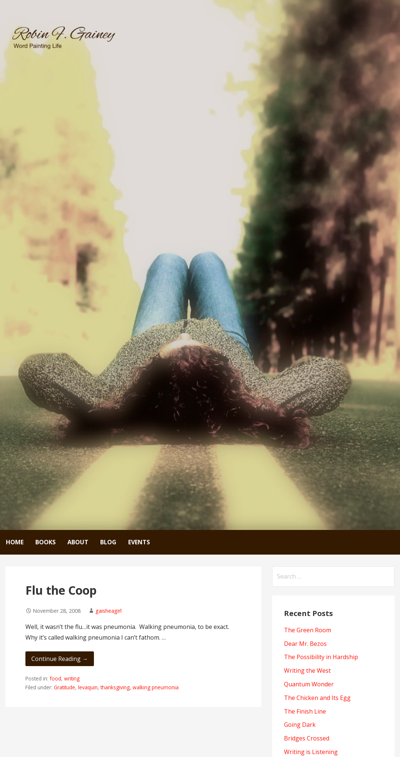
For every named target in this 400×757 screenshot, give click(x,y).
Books (45, 542)
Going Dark (300, 725)
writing (72, 678)
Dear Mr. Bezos (305, 644)
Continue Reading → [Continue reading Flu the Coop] (59, 659)
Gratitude (64, 687)
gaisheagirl (108, 610)
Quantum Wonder (309, 684)
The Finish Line (305, 711)
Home (15, 542)
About (77, 542)
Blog (108, 542)
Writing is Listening (311, 752)
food (55, 678)
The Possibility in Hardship (321, 657)
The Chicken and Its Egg (317, 698)
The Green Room (307, 630)
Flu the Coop (61, 590)
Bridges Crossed (306, 738)
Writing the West (307, 670)
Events (139, 542)
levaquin (88, 687)
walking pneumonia (156, 687)
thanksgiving (115, 687)
